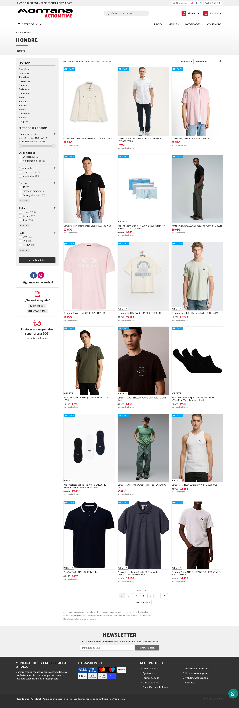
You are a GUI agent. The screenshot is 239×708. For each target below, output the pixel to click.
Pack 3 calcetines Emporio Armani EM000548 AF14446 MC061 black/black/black (192, 398)
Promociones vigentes (197, 673)
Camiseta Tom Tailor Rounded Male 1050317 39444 (196, 313)
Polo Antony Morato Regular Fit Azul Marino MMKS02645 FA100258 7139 (138, 573)
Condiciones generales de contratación (92, 698)
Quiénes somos (151, 673)
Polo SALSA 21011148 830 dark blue (80, 572)
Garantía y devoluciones (155, 687)
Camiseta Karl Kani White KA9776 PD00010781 (194, 484)
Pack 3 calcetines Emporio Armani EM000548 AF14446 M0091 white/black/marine (84, 486)
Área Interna (118, 698)
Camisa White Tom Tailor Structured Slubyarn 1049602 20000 (139, 139)
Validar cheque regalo (196, 677)
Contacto (190, 682)
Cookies (68, 698)
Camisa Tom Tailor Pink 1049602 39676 (190, 138)
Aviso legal (36, 698)
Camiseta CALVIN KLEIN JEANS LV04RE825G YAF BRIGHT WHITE (195, 573)
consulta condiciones (37, 338)
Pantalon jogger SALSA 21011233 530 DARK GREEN (196, 225)
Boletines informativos (197, 668)
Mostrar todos (103, 61)
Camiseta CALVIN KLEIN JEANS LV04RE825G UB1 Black (142, 399)
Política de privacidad (52, 698)
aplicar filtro (38, 260)
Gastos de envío (151, 682)
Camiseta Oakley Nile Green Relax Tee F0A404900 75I (142, 486)
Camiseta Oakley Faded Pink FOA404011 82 (84, 313)
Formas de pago (151, 677)
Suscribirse (147, 647)
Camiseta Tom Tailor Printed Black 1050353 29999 (87, 225)
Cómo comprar (151, 668)
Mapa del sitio (22, 698)
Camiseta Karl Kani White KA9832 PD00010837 (140, 313)
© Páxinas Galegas (213, 699)
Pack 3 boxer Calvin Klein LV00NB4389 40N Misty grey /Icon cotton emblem (141, 227)
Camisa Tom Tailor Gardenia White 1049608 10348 (87, 138)
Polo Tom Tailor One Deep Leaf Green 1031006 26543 (86, 398)
